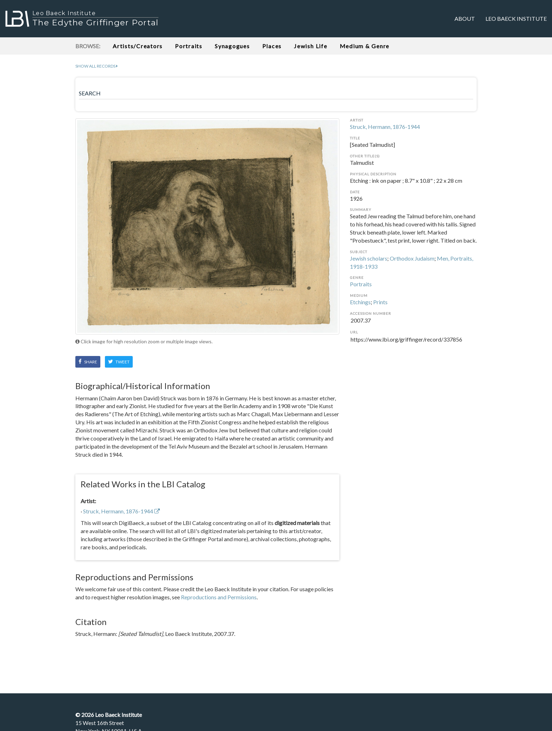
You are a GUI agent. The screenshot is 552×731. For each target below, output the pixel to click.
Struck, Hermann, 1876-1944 (385, 126)
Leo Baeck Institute (516, 18)
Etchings (360, 302)
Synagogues (232, 46)
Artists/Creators (138, 46)
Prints (380, 302)
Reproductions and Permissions (219, 597)
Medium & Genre (365, 46)
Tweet (119, 361)
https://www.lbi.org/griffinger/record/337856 (413, 343)
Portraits (188, 46)
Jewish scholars (368, 258)
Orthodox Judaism (412, 258)
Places (272, 46)
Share (88, 361)
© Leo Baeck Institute (108, 714)
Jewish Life (310, 46)
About (464, 18)
